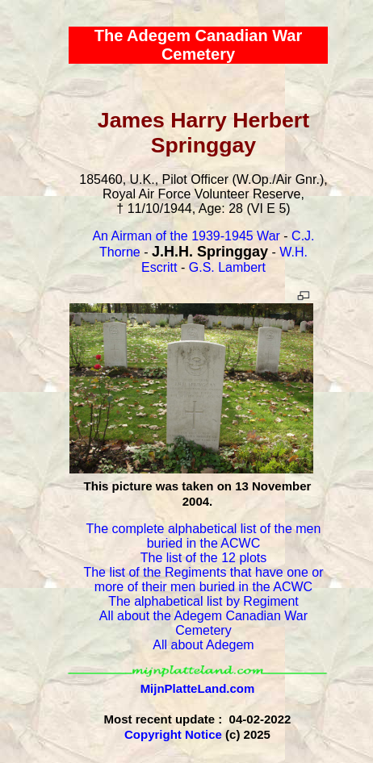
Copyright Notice (173, 734)
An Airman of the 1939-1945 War (185, 236)
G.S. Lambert (227, 267)
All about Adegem (203, 645)
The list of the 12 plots (203, 558)
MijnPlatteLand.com (197, 688)
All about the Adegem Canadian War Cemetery (203, 623)
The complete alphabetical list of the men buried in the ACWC (203, 536)
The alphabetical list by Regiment (203, 601)
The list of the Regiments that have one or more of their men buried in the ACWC (203, 579)
